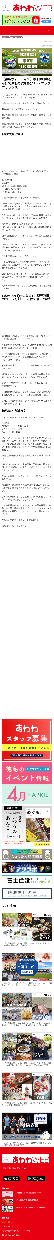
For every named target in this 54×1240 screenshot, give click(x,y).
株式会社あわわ (9, 1222)
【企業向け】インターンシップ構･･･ (30, 1207)
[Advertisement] (27, 624)
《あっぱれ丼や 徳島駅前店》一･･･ (29, 1200)
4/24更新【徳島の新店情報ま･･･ (28, 1193)
